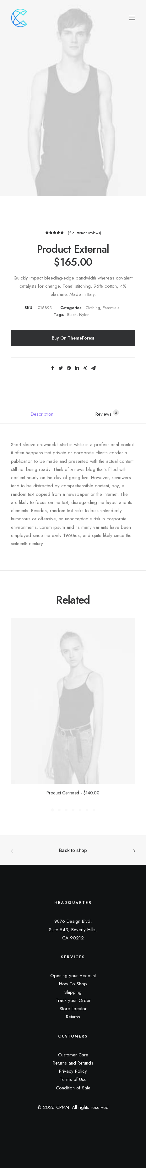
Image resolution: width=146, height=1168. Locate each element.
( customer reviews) (84, 233)
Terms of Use (73, 1079)
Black (72, 315)
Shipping (73, 992)
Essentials (111, 308)
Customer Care (73, 1054)
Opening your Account (73, 975)
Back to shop (73, 850)
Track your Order (73, 1000)
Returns (73, 1016)
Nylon (84, 315)
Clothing (92, 308)
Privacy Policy (73, 1071)
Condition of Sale (73, 1087)
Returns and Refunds (73, 1063)
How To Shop (73, 983)
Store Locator (73, 1008)
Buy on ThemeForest (73, 338)
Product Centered (72, 801)
